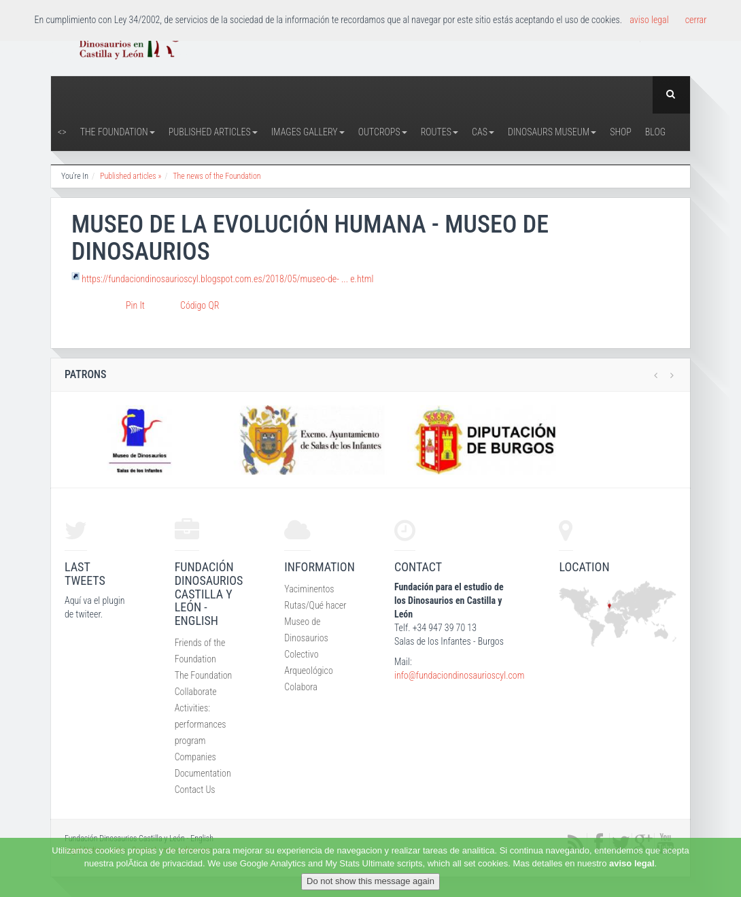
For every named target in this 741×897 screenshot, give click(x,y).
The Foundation (117, 131)
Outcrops (382, 131)
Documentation (203, 773)
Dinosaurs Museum (552, 131)
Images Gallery (308, 131)
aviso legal (631, 863)
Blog (655, 131)
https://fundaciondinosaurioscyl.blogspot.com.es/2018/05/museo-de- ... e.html (227, 278)
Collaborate (196, 691)
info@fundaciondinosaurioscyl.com (459, 675)
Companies (195, 756)
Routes (439, 131)
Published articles (213, 131)
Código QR (199, 305)
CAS (483, 131)
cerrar (696, 19)
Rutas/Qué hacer (315, 605)
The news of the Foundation (216, 176)
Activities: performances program (200, 724)
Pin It (135, 305)
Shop (621, 131)
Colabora (300, 686)
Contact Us (195, 789)
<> (62, 131)
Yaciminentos (309, 588)
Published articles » (130, 176)
